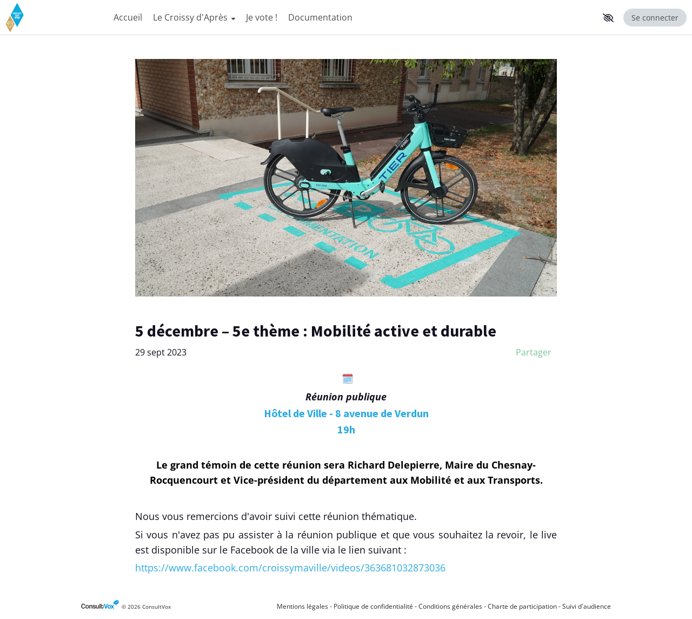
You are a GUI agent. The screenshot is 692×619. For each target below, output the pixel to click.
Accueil (128, 17)
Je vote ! (261, 17)
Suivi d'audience (586, 606)
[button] (608, 18)
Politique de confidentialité (373, 606)
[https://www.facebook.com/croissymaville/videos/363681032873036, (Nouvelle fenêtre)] (290, 567)
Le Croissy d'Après (194, 17)
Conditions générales (450, 606)
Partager (533, 352)
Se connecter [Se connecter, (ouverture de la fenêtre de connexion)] (654, 17)
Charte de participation (522, 606)
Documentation (320, 17)
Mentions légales (302, 606)
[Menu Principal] (353, 17)
